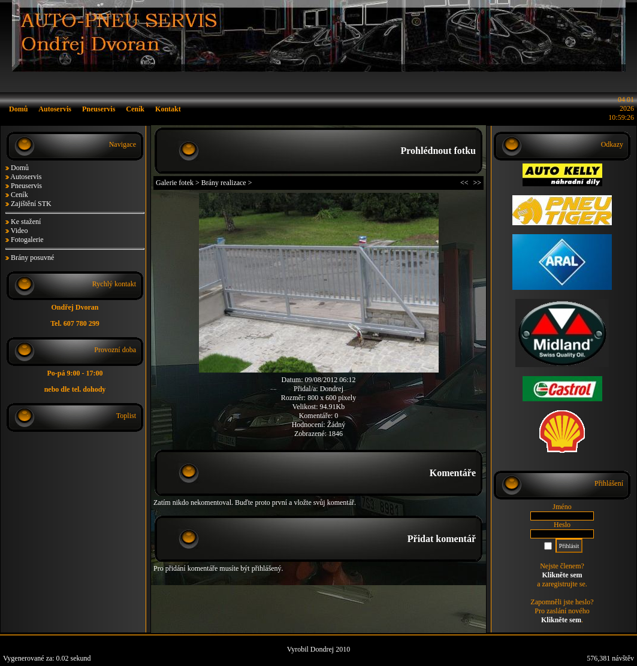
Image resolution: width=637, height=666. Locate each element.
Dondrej (331, 389)
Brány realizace (223, 182)
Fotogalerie (27, 239)
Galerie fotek (175, 182)
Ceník (19, 194)
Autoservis (25, 176)
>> (477, 182)
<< (464, 182)
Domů (20, 168)
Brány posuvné (32, 257)
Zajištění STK (31, 203)
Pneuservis (26, 185)
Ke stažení (26, 221)
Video (19, 230)
